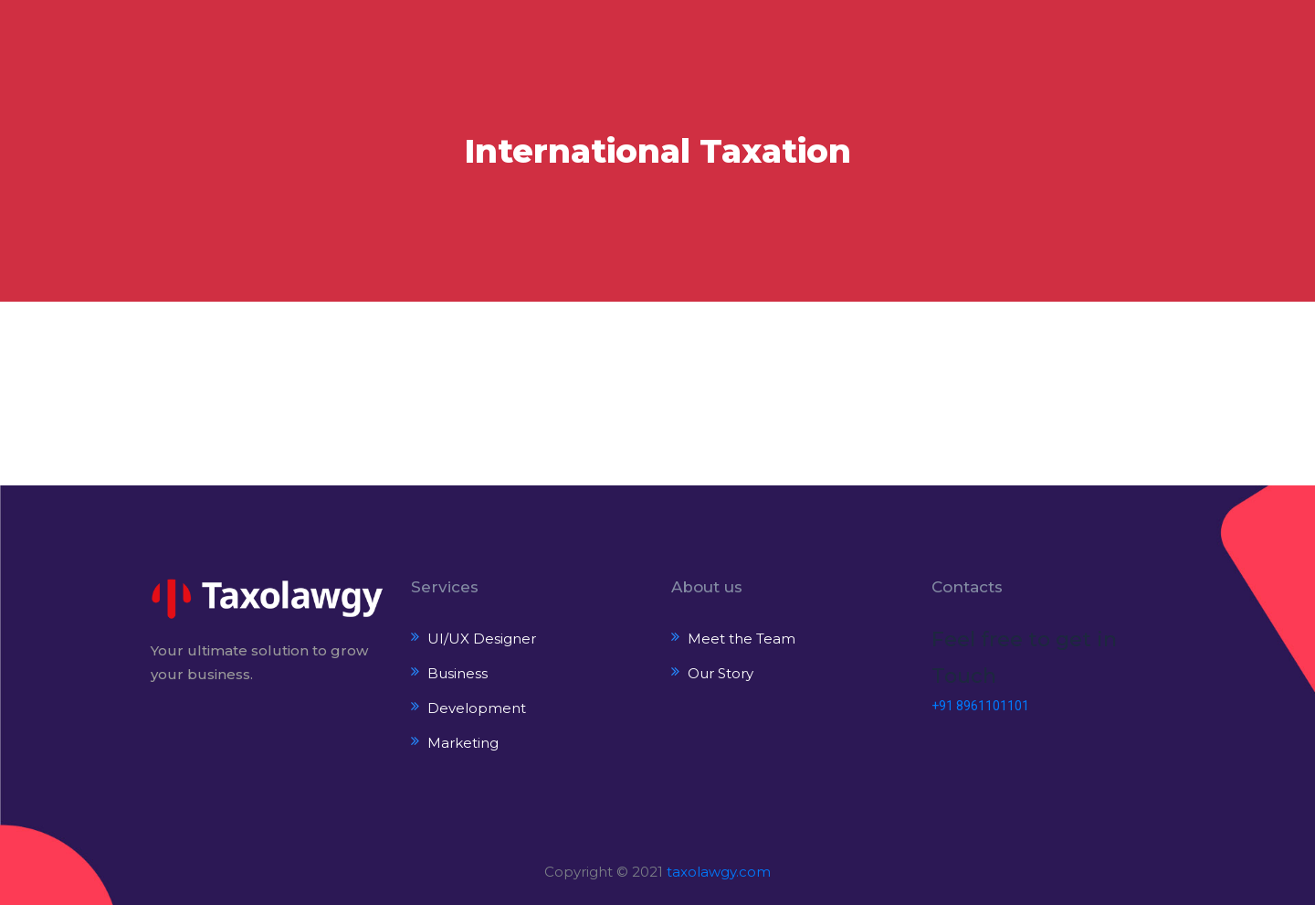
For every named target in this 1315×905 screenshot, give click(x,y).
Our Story (720, 673)
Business (457, 673)
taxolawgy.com (719, 871)
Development (476, 708)
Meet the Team (741, 638)
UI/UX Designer (481, 638)
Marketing (463, 742)
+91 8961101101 (980, 705)
